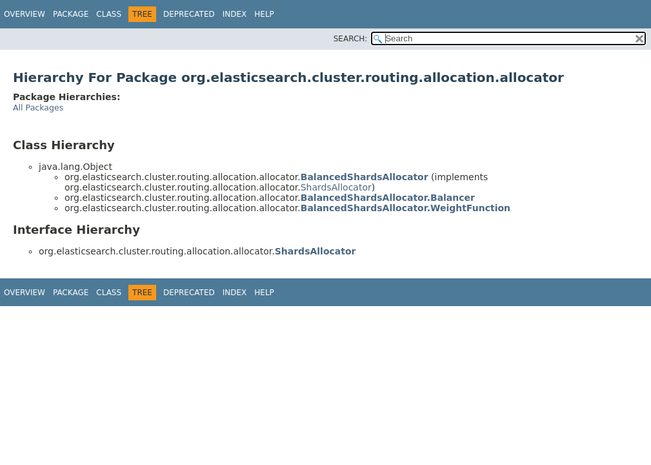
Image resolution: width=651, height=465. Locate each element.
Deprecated (189, 14)
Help (264, 14)
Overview (24, 14)
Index (235, 14)
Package (70, 14)
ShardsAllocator (336, 187)
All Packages (38, 107)
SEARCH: (351, 38)
